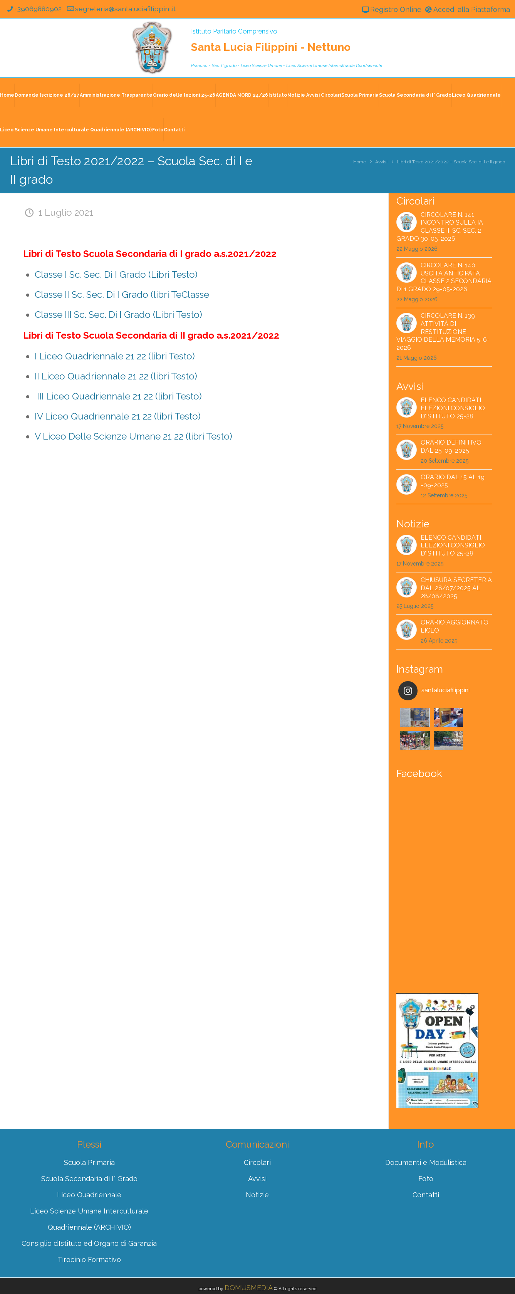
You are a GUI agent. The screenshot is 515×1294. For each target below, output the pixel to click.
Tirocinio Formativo (89, 1237)
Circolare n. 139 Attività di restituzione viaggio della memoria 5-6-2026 (443, 332)
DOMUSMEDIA (249, 1265)
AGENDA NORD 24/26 (242, 95)
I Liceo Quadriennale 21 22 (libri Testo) (115, 356)
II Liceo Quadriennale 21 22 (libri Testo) (116, 376)
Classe (195, 294)
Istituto (277, 95)
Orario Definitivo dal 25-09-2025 (451, 447)
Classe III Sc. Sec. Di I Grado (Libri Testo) (118, 314)
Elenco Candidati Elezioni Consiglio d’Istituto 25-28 (453, 408)
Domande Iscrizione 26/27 (47, 95)
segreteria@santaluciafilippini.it (123, 9)
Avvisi (381, 161)
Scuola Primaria (360, 95)
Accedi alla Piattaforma (466, 9)
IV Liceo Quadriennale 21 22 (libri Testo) (118, 416)
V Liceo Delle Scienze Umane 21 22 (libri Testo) (133, 436)
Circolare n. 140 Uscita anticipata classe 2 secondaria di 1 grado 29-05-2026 (444, 277)
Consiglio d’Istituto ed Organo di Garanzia (89, 1221)
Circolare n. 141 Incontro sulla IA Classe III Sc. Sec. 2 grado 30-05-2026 (439, 226)
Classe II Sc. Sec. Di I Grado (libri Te (108, 294)
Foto (157, 130)
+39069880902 (34, 9)
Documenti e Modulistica (425, 1140)
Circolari (257, 1140)
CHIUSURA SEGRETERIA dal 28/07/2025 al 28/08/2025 (456, 588)
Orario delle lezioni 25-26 (184, 95)
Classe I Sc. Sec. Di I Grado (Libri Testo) (116, 274)
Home (7, 95)
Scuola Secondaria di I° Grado (415, 95)
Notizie (257, 1172)
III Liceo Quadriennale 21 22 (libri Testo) (119, 396)
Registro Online (390, 9)
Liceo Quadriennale (476, 95)
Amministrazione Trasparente (116, 95)
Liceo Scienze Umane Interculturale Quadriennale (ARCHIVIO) (76, 130)
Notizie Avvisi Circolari (314, 95)
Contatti (174, 130)
